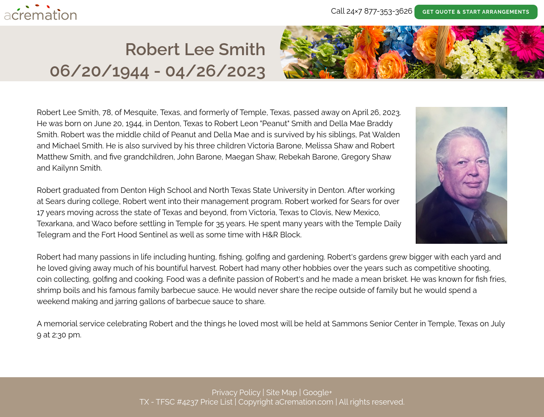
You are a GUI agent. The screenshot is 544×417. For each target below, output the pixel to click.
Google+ (317, 392)
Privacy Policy (236, 392)
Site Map (281, 392)
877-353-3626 (388, 10)
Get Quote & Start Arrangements (476, 12)
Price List (216, 401)
